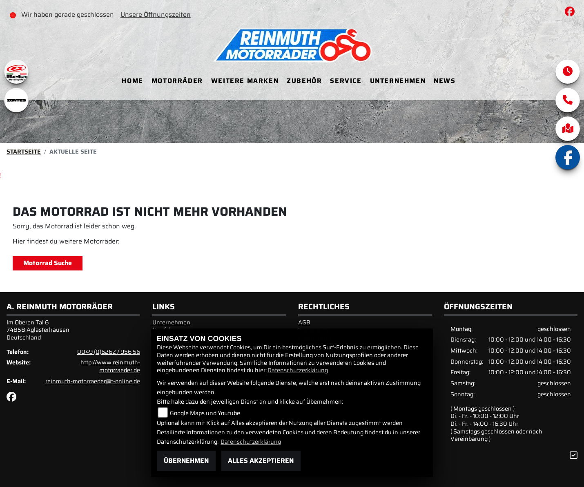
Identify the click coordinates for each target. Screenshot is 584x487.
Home (132, 81)
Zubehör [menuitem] (304, 81)
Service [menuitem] (345, 81)
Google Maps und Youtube (205, 413)
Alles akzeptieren (261, 461)
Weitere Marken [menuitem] (245, 81)
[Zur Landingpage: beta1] (16, 71)
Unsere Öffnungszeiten (155, 14)
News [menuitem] (444, 81)
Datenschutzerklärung (297, 370)
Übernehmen (186, 461)
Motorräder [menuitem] (177, 81)
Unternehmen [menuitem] (398, 81)
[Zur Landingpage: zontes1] (16, 100)
